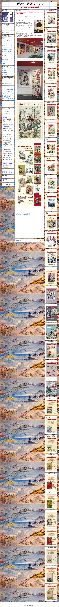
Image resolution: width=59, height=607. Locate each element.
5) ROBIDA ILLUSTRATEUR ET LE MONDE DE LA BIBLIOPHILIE (6, 96)
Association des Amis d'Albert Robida (7, 25)
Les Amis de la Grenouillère (5, 58)
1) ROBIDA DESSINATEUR (6, 88)
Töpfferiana (3, 63)
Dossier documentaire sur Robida (6, 78)
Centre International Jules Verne (6, 51)
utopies (30, 214)
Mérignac (27, 214)
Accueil (29, 240)
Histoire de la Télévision (5, 32)
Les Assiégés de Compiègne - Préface (7, 171)
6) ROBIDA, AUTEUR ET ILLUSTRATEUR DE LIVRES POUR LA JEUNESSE (7, 98)
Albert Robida (20, 214)
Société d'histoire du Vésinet (6, 62)
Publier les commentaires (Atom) (31, 243)
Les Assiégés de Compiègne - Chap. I (7, 172)
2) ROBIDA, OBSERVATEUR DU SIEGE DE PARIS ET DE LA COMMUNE (7, 90)
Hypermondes (24, 214)
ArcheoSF (3, 38)
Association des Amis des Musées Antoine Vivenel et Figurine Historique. (7, 40)
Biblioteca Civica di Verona (5, 46)
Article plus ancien (40, 240)
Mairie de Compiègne (5, 59)
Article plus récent (18, 240)
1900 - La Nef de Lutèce (5, 176)
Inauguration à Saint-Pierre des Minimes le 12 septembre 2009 (7, 72)
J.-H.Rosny (3, 54)
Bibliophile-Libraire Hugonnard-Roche (7, 45)
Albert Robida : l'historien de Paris (6, 83)
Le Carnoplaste (4, 55)
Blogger (34, 605)
